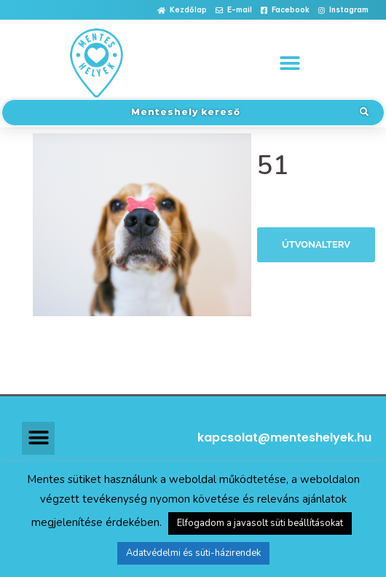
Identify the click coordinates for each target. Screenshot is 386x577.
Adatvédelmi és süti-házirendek (193, 553)
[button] (182, 11)
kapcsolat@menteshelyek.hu (284, 437)
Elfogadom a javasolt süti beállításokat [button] (260, 523)
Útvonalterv (316, 244)
